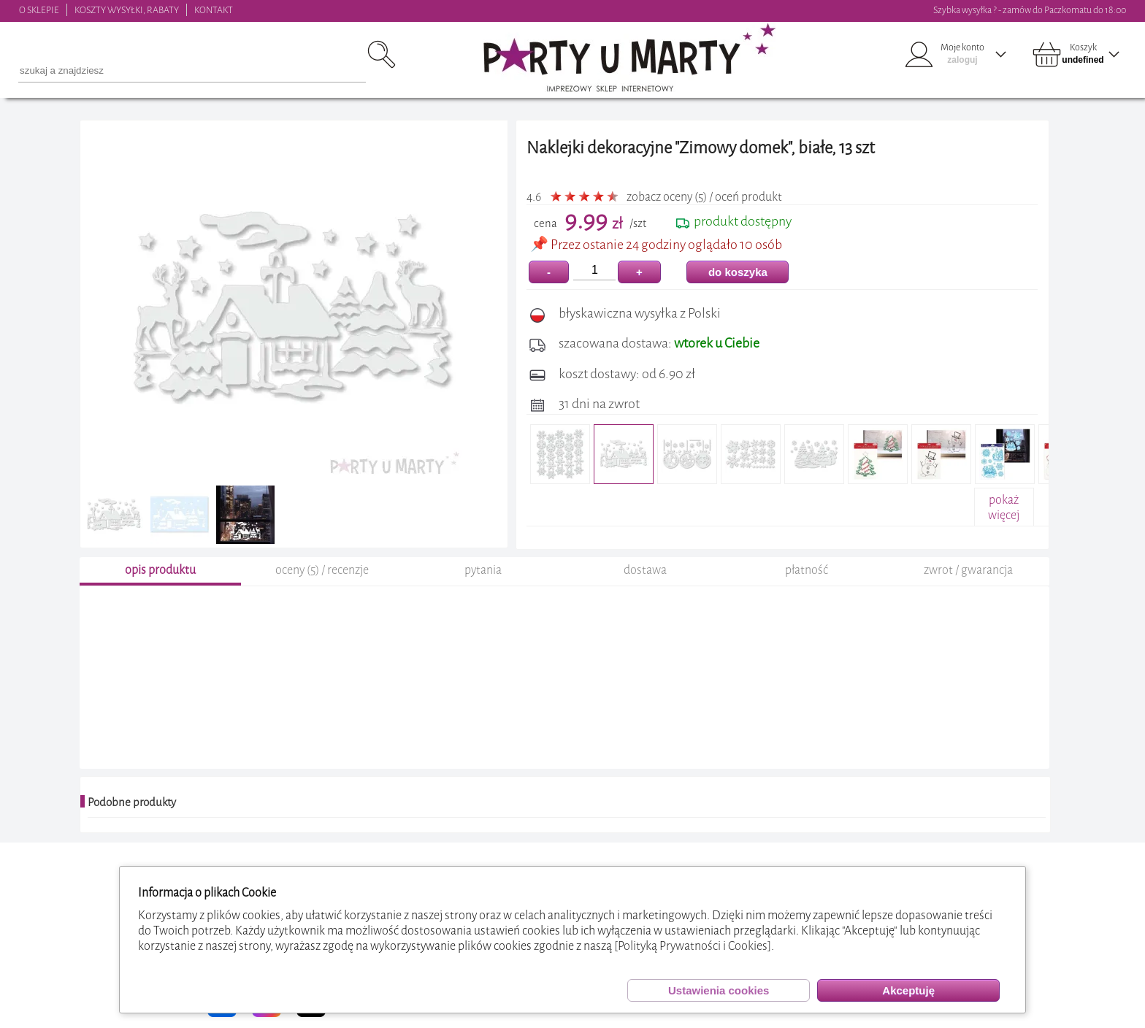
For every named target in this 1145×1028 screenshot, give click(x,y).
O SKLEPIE (39, 10)
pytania (483, 572)
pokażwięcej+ (1003, 515)
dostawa (645, 572)
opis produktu (160, 572)
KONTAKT (213, 10)
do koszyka (737, 272)
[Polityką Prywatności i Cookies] (692, 946)
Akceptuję (908, 990)
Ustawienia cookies (718, 990)
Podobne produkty (132, 804)
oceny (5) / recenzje (322, 572)
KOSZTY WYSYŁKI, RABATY (126, 10)
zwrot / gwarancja (968, 572)
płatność (806, 572)
